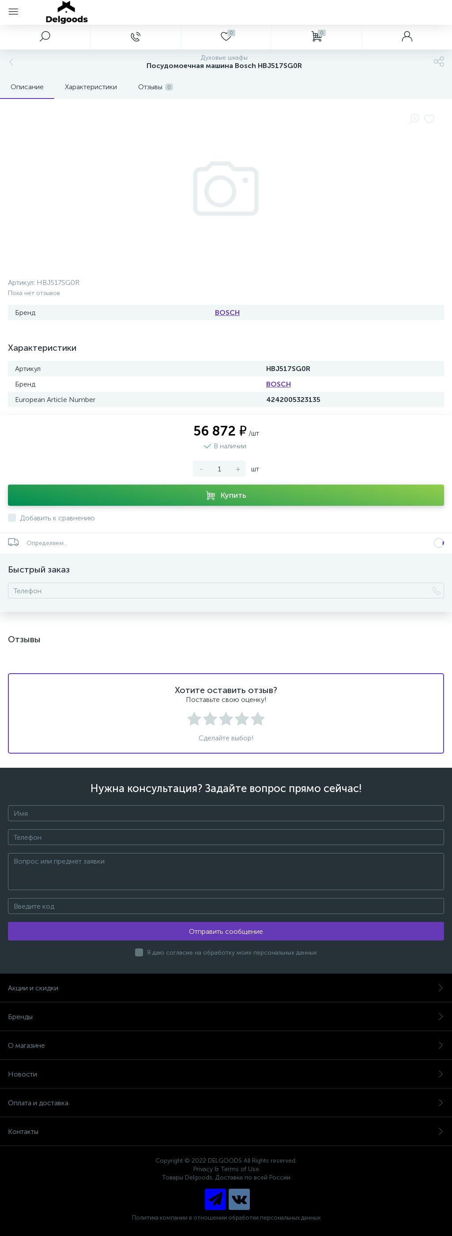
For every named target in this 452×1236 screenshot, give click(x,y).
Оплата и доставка (226, 1103)
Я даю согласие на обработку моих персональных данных (232, 952)
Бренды (226, 1016)
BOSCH (227, 312)
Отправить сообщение (226, 931)
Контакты (226, 1131)
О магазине (226, 1045)
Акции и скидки (226, 988)
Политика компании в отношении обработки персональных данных (226, 1217)
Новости (226, 1074)
